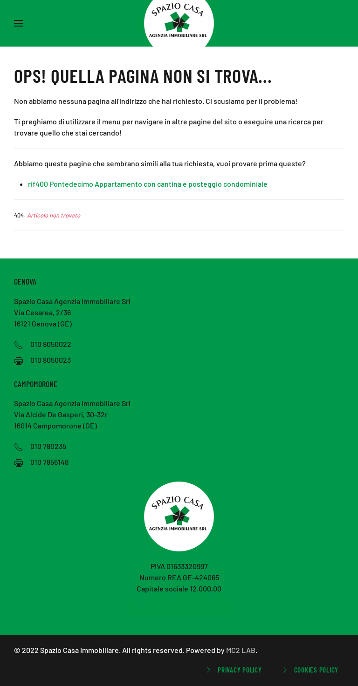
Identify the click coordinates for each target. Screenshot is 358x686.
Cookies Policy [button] (309, 669)
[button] (18, 23)
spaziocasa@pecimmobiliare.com (179, 610)
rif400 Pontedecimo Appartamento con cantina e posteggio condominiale (148, 183)
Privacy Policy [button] (233, 669)
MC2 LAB (240, 649)
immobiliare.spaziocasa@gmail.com (179, 599)
